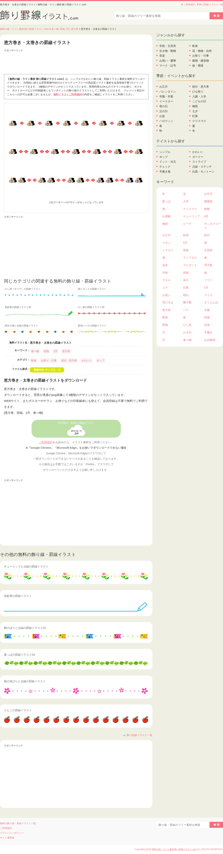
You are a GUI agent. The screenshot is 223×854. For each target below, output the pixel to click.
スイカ (208, 295)
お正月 (163, 86)
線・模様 (197, 65)
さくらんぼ (211, 302)
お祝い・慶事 (167, 60)
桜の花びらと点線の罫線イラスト (25, 681)
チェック (164, 166)
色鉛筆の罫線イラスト (18, 595)
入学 (186, 201)
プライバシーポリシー (12, 833)
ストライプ (199, 161)
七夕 (195, 111)
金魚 (165, 265)
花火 (186, 280)
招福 (62, 29)
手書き (208, 332)
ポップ (100, 360)
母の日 (163, 106)
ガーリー (197, 156)
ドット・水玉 (167, 161)
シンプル (164, 151)
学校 (165, 272)
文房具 (208, 250)
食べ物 (55, 29)
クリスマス (199, 121)
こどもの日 (199, 101)
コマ (165, 287)
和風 (207, 317)
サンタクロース (212, 225)
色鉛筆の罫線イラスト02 (18, 307)
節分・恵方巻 (69, 360)
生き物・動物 (167, 50)
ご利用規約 (189, 4)
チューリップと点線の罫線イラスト (26, 566)
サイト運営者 (7, 837)
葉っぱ (166, 201)
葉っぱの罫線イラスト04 (19, 654)
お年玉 (208, 193)
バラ (186, 310)
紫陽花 (208, 201)
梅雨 (195, 106)
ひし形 (187, 324)
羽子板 (208, 265)
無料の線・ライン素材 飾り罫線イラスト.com (24, 29)
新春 (186, 250)
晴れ (186, 295)
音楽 (162, 55)
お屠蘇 (166, 216)
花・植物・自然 (202, 50)
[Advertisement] (76, 62)
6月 (185, 242)
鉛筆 (186, 235)
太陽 (207, 310)
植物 (207, 208)
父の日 (163, 111)
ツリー (208, 280)
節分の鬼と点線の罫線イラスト (21, 325)
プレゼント (190, 265)
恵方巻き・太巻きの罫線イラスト (76, 423)
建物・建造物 (200, 60)
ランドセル (190, 257)
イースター (166, 101)
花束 (207, 324)
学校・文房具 (167, 45)
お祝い (166, 295)
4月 (206, 216)
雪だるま (167, 302)
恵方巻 (74, 29)
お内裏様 (209, 340)
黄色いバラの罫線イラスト (92, 325)
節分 (207, 235)
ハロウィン (166, 121)
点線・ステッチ (202, 166)
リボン (166, 242)
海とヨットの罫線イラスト (92, 289)
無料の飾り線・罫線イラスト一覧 (18, 823)
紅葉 (195, 116)
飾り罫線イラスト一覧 (211, 4)
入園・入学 (199, 96)
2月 (68, 29)
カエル (166, 280)
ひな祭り (197, 91)
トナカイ (167, 250)
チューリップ (191, 216)
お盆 (162, 116)
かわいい (87, 360)
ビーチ (187, 223)
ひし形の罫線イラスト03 (91, 307)
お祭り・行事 (49, 360)
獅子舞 (187, 302)
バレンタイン (167, 91)
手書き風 (164, 171)
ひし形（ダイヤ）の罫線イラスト (22, 289)
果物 (165, 324)
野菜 (165, 317)
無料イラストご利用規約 (67, 94)
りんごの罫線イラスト (18, 710)
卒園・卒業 (166, 96)
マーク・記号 (167, 65)
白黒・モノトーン (203, 171)
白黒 (186, 287)
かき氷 (187, 332)
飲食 (33, 360)
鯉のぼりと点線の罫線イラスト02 (25, 627)
